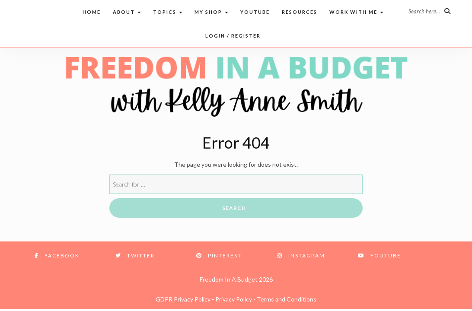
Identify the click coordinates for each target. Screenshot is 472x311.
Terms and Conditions (286, 299)
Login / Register (233, 35)
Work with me (356, 12)
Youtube (255, 12)
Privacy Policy (233, 299)
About (127, 12)
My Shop (211, 12)
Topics (167, 12)
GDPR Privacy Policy (183, 299)
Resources (299, 12)
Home (92, 12)
